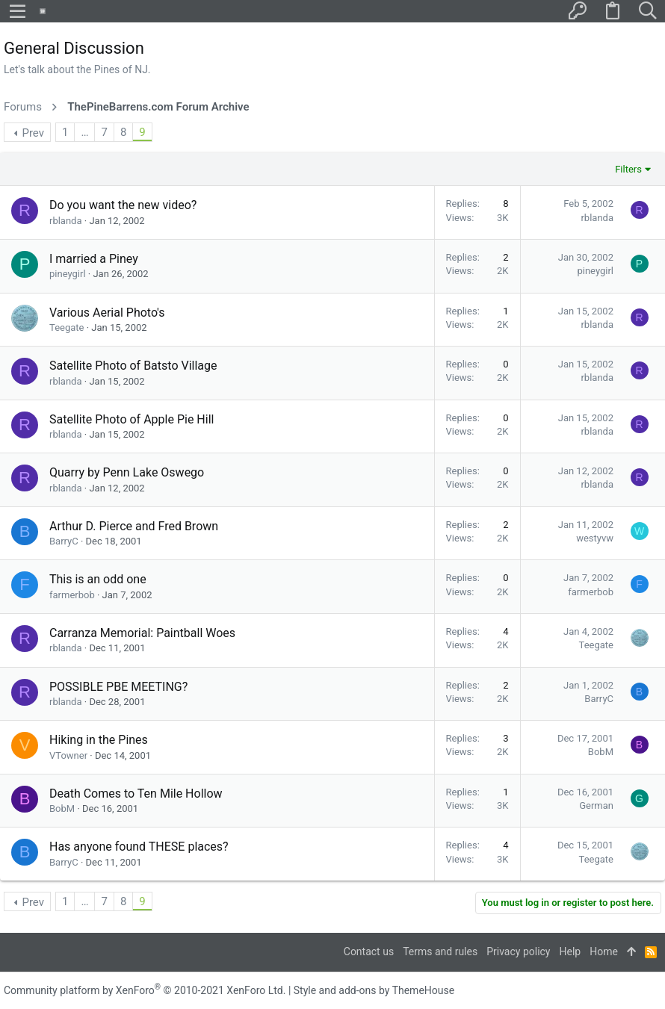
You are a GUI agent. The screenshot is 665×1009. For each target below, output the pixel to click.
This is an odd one (97, 579)
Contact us (369, 951)
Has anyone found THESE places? (139, 846)
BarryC (63, 541)
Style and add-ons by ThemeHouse (374, 990)
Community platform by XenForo (144, 990)
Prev (33, 133)
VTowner (68, 755)
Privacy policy (518, 951)
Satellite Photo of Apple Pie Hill (131, 419)
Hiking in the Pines (98, 740)
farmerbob (72, 594)
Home (604, 951)
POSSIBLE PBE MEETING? (118, 687)
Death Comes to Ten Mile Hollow (136, 793)
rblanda (65, 220)
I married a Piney (93, 259)
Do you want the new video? (123, 205)
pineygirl (67, 273)
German (596, 805)
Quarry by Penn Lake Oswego (126, 472)
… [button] (84, 132)
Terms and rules (440, 951)
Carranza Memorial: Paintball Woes (142, 633)
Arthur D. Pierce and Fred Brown (133, 526)
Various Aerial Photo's (106, 312)
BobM (600, 751)
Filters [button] (628, 169)
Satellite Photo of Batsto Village (133, 365)
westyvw (594, 538)
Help (570, 951)
